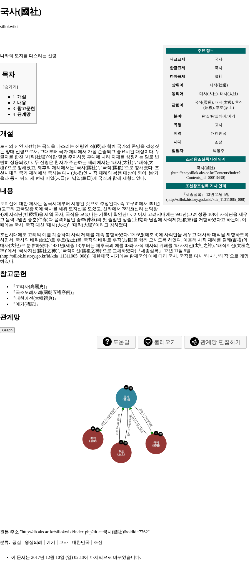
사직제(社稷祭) (178, 219)
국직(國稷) (112, 167)
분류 (4, 542)
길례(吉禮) (232, 240)
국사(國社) (206, 168)
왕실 (16, 542)
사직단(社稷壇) (24, 214)
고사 (63, 542)
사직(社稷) (36, 156)
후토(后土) (66, 240)
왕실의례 (33, 542)
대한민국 (81, 542)
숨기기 (10, 87)
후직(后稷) (122, 240)
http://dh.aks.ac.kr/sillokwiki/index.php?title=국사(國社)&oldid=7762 (85, 531)
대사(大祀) (72, 173)
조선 (98, 542)
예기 (50, 542)
